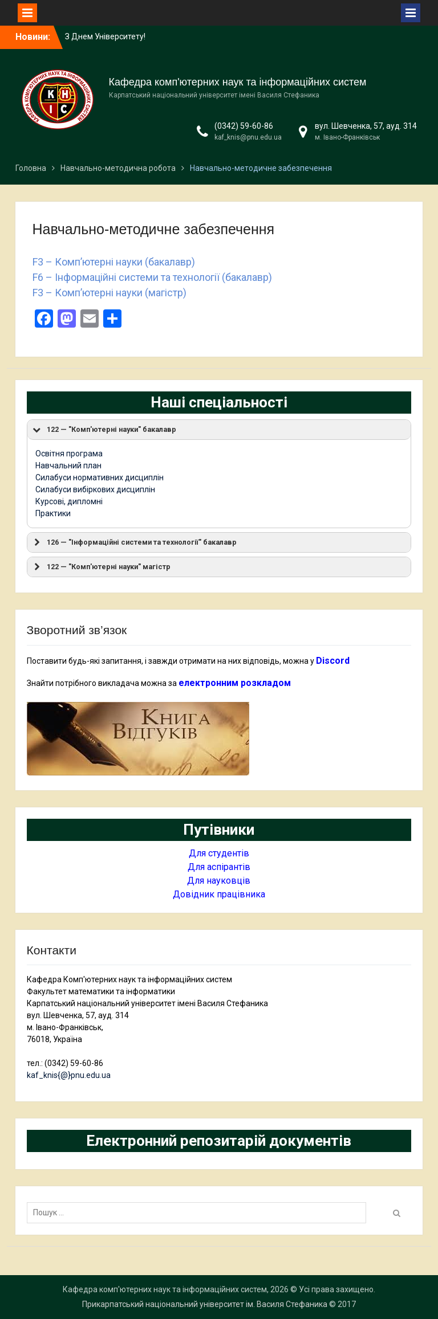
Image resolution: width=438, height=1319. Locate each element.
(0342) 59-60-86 (243, 125)
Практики (53, 513)
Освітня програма (69, 453)
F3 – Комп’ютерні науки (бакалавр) (114, 262)
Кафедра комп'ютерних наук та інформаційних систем (238, 82)
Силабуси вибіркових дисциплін (95, 489)
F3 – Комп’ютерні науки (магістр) (109, 293)
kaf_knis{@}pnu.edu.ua (69, 1075)
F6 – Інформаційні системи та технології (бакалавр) (152, 277)
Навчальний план (68, 465)
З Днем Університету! (105, 36)
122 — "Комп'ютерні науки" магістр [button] (101, 567)
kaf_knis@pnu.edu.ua (248, 137)
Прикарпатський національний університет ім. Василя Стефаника (204, 1304)
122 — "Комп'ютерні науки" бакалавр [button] (103, 429)
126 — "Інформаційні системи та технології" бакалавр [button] (134, 542)
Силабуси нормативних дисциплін (99, 477)
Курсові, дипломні (69, 501)
